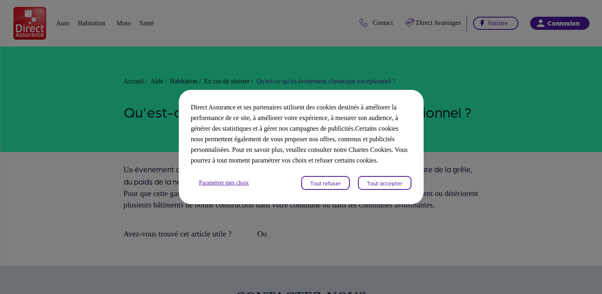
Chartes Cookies (318, 155)
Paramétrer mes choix (227, 188)
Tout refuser (325, 188)
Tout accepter (384, 188)
